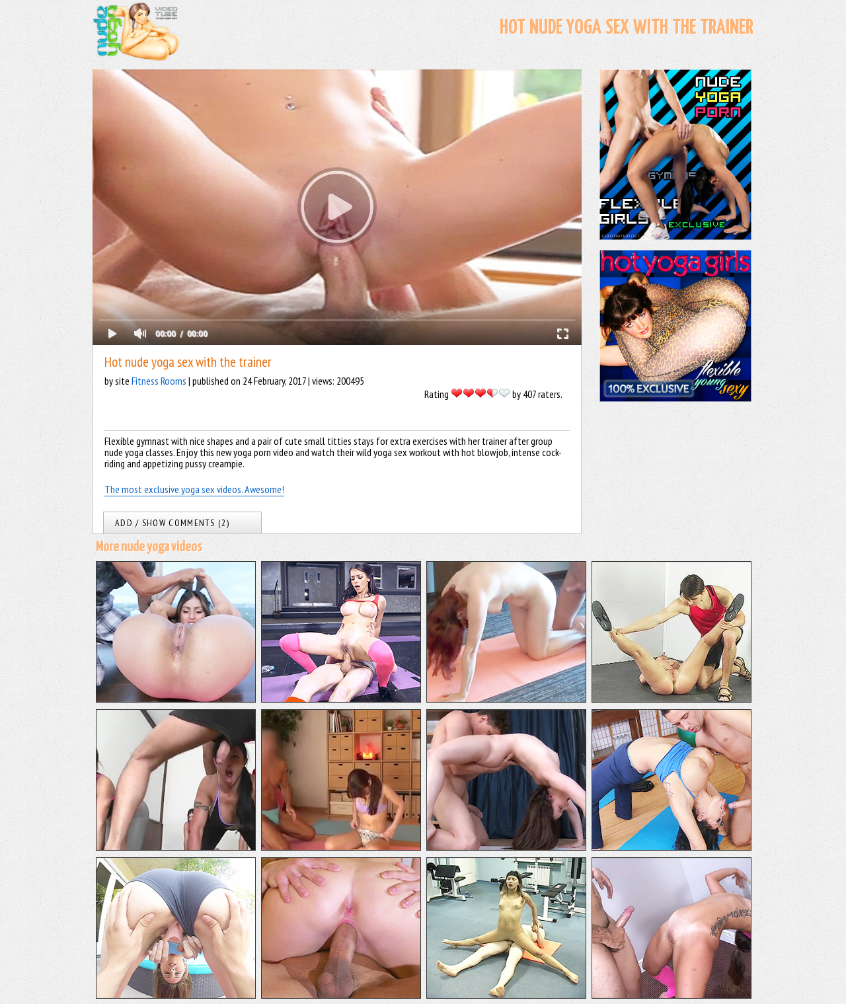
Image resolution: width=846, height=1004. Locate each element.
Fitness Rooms (159, 380)
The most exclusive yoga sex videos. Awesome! (194, 489)
